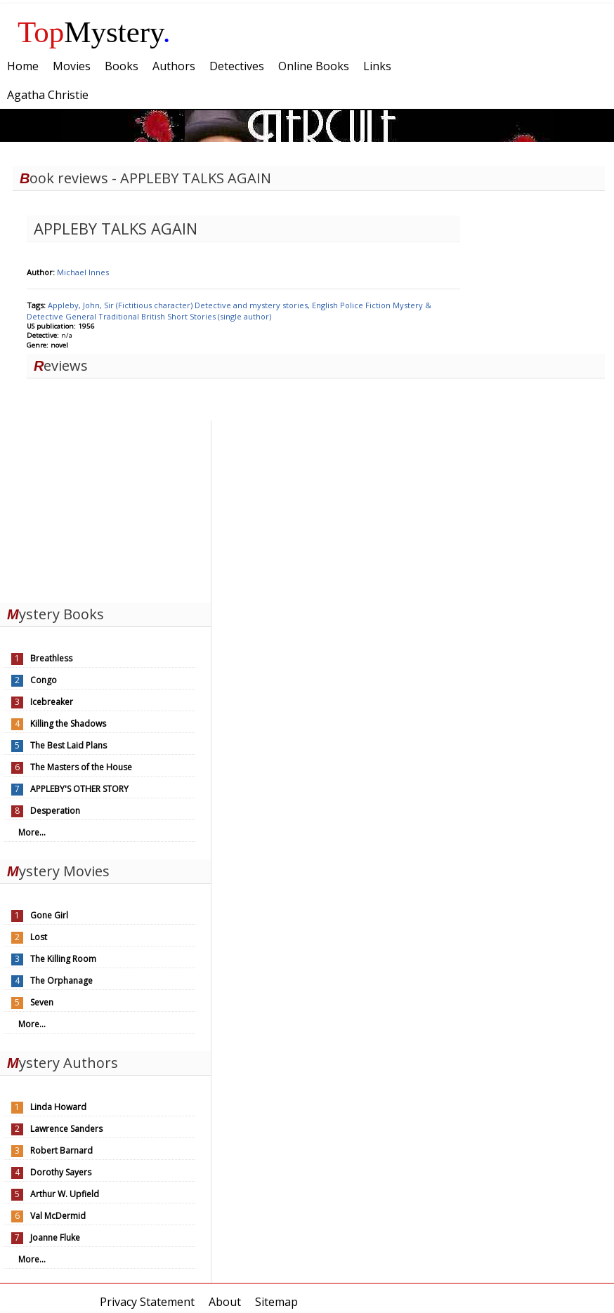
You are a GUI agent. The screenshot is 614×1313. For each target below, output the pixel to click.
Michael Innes (83, 272)
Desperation (55, 811)
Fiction (379, 305)
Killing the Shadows (68, 724)
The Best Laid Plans (68, 745)
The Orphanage (61, 981)
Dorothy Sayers (60, 1172)
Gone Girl (49, 915)
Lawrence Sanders (66, 1129)
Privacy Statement (147, 1301)
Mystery (94, 31)
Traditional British (132, 316)
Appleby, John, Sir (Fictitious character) (121, 305)
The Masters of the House (81, 767)
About (225, 1301)
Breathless (51, 658)
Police (352, 305)
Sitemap (276, 1301)
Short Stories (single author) (219, 316)
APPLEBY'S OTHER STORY (79, 789)
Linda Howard (58, 1107)
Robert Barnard (61, 1150)
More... (32, 832)
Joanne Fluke (55, 1237)
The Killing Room (63, 959)
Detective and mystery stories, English (267, 305)
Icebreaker (51, 702)
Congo (43, 680)
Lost (38, 937)
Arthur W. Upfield (64, 1194)
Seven (41, 1002)
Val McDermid (58, 1216)
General (81, 316)
